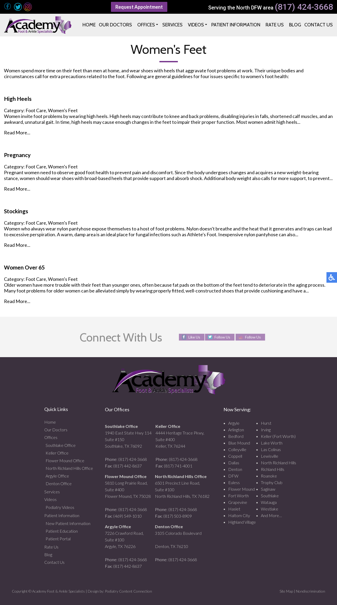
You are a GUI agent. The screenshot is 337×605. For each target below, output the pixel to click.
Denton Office (59, 483)
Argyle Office (57, 475)
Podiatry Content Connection (128, 591)
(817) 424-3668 (304, 7)
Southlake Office (61, 445)
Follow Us (222, 337)
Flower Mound (241, 488)
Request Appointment (139, 7)
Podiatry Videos (60, 507)
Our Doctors (55, 429)
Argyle (234, 423)
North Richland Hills (278, 462)
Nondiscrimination (310, 591)
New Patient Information (68, 523)
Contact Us (54, 562)
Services (52, 491)
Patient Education (62, 530)
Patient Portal (58, 538)
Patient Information (61, 515)
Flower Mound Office (65, 460)
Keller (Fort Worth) (278, 436)
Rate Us (51, 546)
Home (50, 421)
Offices (50, 437)
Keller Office (57, 452)
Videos (50, 499)
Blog (48, 554)
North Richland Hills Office (69, 468)
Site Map (286, 591)
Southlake (270, 495)
